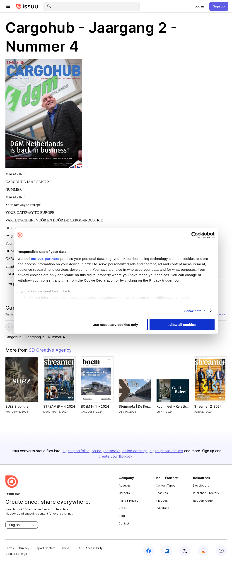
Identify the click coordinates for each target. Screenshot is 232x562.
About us (124, 485)
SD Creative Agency (50, 350)
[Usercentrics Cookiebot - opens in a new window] (195, 235)
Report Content (45, 548)
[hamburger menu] (8, 6)
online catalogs (134, 451)
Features (162, 493)
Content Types (165, 485)
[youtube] (221, 550)
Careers (124, 493)
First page (12, 284)
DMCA (65, 548)
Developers (201, 485)
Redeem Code (203, 500)
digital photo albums (166, 451)
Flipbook (162, 500)
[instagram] (203, 550)
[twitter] (184, 550)
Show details (194, 311)
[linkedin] (166, 550)
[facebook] (148, 550)
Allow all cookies (182, 324)
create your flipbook (116, 456)
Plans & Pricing (128, 500)
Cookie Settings (16, 553)
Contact (124, 523)
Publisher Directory (206, 493)
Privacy (24, 548)
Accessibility (94, 548)
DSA (77, 548)
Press (123, 508)
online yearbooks (106, 451)
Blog (122, 515)
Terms (9, 548)
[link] (199, 6)
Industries (162, 508)
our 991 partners (45, 259)
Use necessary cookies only (115, 324)
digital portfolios (76, 451)
